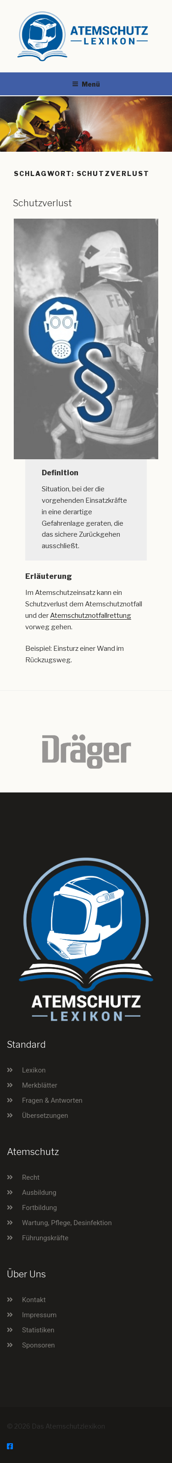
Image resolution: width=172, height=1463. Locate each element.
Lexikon (34, 1070)
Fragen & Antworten (52, 1100)
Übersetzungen (45, 1115)
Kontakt (34, 1300)
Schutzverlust (42, 203)
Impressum (39, 1315)
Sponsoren (38, 1345)
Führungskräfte (45, 1238)
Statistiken (38, 1330)
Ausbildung (39, 1192)
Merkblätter (39, 1085)
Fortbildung (39, 1208)
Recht (30, 1177)
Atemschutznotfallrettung (90, 615)
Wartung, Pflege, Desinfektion (67, 1223)
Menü (86, 84)
